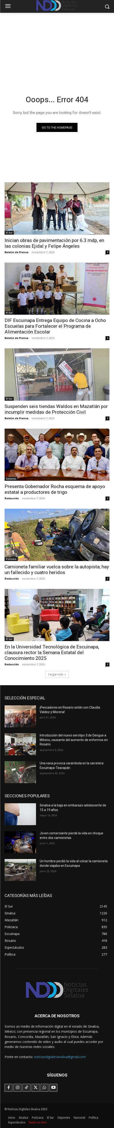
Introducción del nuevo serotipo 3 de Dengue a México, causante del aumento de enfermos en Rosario (74, 739)
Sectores (11, 478)
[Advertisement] (57, 47)
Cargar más (57, 674)
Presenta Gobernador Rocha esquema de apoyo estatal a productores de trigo (55, 489)
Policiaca (11, 559)
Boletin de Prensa (16, 252)
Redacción (12, 498)
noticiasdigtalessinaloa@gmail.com (60, 1057)
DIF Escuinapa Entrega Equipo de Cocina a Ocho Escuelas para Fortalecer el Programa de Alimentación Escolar (55, 326)
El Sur (9, 232)
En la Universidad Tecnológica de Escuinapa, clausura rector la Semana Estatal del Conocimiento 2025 (52, 652)
